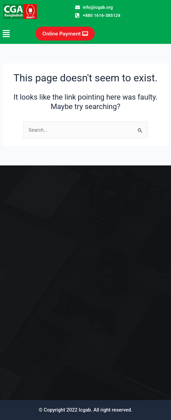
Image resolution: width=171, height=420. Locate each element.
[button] (11, 33)
